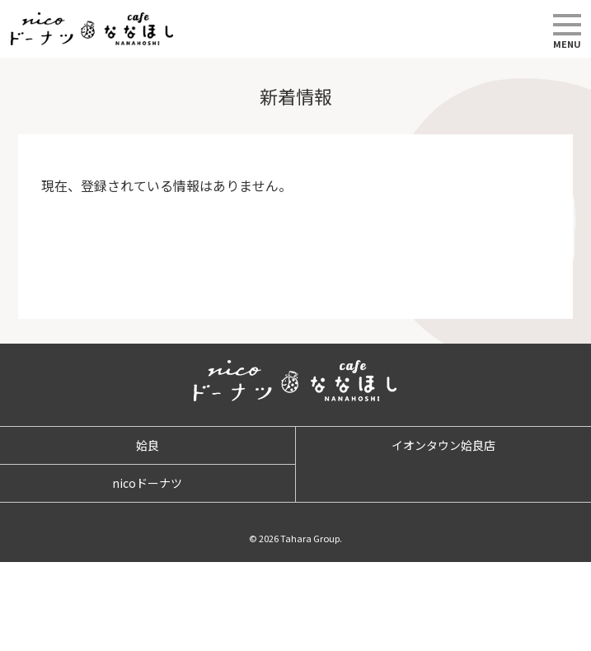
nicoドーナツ (147, 483)
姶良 (147, 445)
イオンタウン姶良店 (443, 445)
